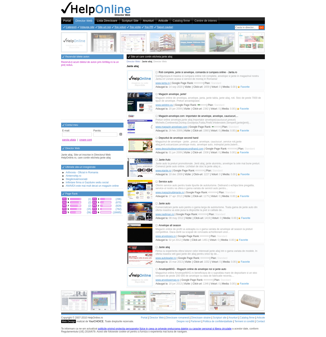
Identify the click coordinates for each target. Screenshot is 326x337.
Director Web (83, 20)
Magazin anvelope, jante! (172, 94)
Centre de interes (206, 20)
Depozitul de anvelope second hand (178, 137)
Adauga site (87, 27)
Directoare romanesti (177, 317)
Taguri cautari (165, 27)
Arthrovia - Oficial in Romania (82, 172)
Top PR (148, 27)
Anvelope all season (170, 225)
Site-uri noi (104, 27)
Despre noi (183, 321)
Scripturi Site (130, 20)
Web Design (68, 321)
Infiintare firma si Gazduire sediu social (87, 182)
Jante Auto (164, 159)
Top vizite (135, 27)
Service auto (166, 181)
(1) (89, 199)
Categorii (71, 27)
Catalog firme (181, 20)
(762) (118, 209)
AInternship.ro (73, 175)
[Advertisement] (92, 93)
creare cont (85, 139)
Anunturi (148, 20)
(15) (88, 209)
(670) (118, 202)
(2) (89, 202)
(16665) (116, 212)
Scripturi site (220, 317)
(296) (118, 199)
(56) (88, 212)
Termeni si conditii (244, 321)
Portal (67, 20)
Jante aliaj (164, 247)
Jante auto (164, 203)
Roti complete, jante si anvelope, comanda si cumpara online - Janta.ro (198, 72)
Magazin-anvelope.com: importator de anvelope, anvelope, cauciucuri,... (198, 116)
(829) (118, 205)
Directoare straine (201, 317)
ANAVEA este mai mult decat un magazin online (92, 185)
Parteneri (196, 321)
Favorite (245, 86)
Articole (163, 20)
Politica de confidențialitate (217, 321)
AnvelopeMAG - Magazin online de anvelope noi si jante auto (192, 269)
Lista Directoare (107, 20)
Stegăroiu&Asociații (76, 179)
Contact (260, 321)
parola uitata (69, 139)
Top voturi (120, 27)
